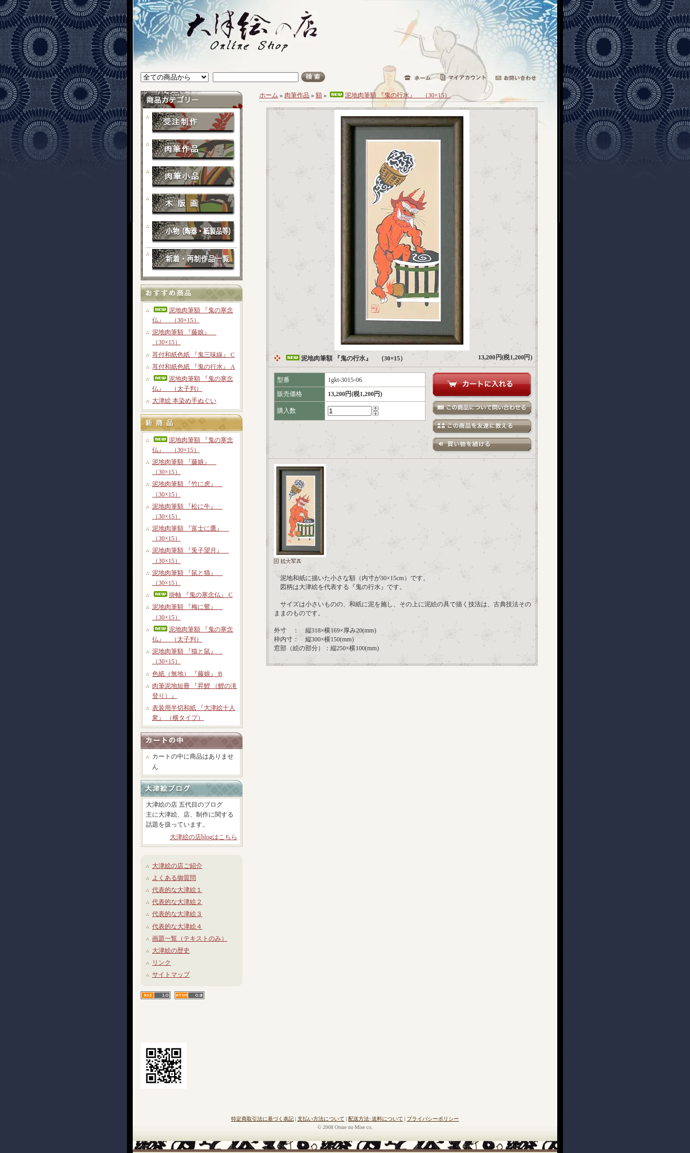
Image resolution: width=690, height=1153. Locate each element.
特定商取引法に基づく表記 (262, 1119)
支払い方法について (320, 1119)
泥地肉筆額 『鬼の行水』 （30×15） (389, 95)
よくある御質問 (174, 877)
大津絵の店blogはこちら (203, 837)
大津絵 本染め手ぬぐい (184, 400)
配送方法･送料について (375, 1119)
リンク (161, 962)
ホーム (268, 95)
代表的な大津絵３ (177, 914)
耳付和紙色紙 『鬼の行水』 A (193, 366)
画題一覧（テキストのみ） (189, 938)
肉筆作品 (296, 95)
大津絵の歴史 (171, 950)
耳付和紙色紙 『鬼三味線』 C (193, 354)
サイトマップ (171, 974)
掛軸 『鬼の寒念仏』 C (192, 594)
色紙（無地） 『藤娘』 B (187, 673)
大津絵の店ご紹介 (177, 865)
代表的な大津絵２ (177, 902)
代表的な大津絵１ (177, 890)
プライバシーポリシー (433, 1119)
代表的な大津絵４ (177, 926)
